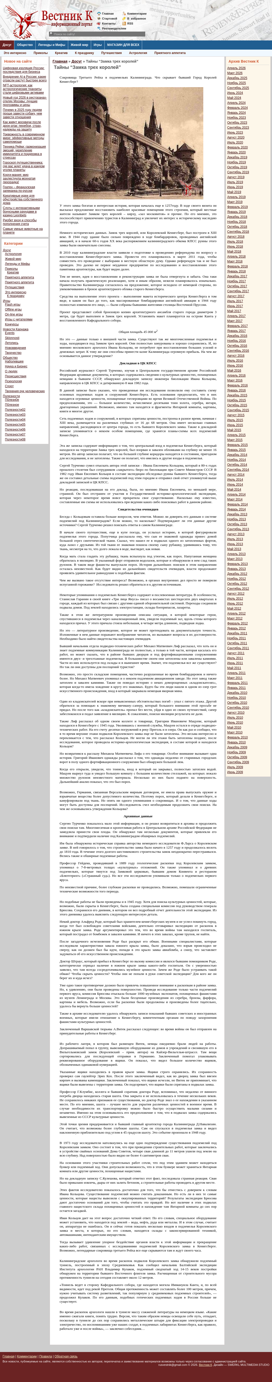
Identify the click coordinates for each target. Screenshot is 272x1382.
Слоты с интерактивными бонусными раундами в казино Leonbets (21, 211)
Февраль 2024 (237, 108)
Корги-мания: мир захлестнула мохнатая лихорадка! (19, 178)
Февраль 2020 (237, 147)
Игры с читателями (19, 319)
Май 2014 (234, 489)
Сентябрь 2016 (238, 351)
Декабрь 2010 (237, 693)
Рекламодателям (112, 28)
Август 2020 (235, 137)
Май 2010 (234, 727)
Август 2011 (235, 653)
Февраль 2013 (237, 564)
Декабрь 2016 (237, 336)
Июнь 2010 (235, 722)
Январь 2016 (236, 390)
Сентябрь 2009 (238, 762)
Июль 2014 (235, 479)
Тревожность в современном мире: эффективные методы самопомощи (24, 138)
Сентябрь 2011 (238, 648)
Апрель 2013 (236, 554)
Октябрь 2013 (237, 524)
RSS (130, 23)
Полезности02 (15, 410)
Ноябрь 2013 (236, 519)
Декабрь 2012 (237, 574)
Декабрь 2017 (237, 276)
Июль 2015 (235, 420)
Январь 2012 (236, 628)
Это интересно (15, 53)
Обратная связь (65, 1356)
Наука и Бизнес (16, 366)
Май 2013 (234, 549)
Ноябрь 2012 (236, 579)
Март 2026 (235, 73)
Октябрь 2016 (237, 346)
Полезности (11, 396)
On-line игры (14, 314)
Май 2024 (234, 98)
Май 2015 (234, 430)
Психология (13, 381)
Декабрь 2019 (237, 157)
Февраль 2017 (237, 326)
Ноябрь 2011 (236, 638)
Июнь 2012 (235, 603)
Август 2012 (235, 593)
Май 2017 (234, 311)
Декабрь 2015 (237, 395)
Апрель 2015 (236, 435)
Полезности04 (15, 419)
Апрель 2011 (236, 673)
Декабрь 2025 (237, 78)
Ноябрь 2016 (236, 341)
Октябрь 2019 (237, 167)
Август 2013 (235, 534)
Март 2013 (235, 559)
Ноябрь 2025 (236, 83)
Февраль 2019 (237, 207)
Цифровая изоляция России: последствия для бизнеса (24, 70)
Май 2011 (234, 668)
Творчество (13, 353)
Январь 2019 (236, 212)
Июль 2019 (235, 182)
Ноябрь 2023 (236, 118)
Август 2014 (235, 474)
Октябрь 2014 (237, 465)
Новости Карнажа (15, 329)
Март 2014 (235, 499)
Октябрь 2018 (237, 227)
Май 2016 (234, 370)
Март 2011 (235, 678)
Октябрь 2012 (237, 584)
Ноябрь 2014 (236, 460)
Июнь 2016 (235, 365)
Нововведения (15, 348)
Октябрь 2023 (237, 122)
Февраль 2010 (237, 737)
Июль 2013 (235, 539)
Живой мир (79, 45)
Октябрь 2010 (237, 703)
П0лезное (12, 405)
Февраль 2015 (237, 445)
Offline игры (13, 309)
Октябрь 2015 (237, 405)
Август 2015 (235, 415)
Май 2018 (234, 251)
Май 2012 (234, 608)
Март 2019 (235, 202)
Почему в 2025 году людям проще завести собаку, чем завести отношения (22, 113)
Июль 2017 (235, 301)
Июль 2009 (235, 767)
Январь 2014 (236, 509)
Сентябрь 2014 (238, 470)
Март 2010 (235, 732)
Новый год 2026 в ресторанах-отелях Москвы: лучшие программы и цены (25, 101)
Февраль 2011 (237, 683)
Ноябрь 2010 (236, 698)
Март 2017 (235, 321)
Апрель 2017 (236, 316)
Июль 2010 (235, 717)
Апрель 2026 (236, 68)
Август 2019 (235, 177)
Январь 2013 (236, 569)
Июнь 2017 (235, 306)
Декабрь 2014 (237, 455)
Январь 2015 (236, 450)
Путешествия (111, 53)
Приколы (41, 53)
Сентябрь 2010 (238, 708)
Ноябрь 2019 (236, 162)
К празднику (84, 53)
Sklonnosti (12, 338)
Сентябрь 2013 (238, 529)
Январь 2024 (236, 113)
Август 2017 (235, 296)
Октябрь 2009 (237, 757)
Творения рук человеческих (25, 391)
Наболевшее (14, 361)
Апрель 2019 (236, 197)
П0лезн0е (12, 400)
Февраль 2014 (237, 504)
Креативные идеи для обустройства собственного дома (23, 199)
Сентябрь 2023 (238, 127)
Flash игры (12, 304)
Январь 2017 (236, 331)
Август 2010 (235, 712)
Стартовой (109, 18)
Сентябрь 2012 (238, 589)
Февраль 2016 (237, 385)
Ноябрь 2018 (236, 222)
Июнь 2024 (235, 93)
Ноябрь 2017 (236, 281)
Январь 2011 (236, 688)
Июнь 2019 (235, 187)
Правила (45, 1356)
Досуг (7, 45)
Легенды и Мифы (51, 45)
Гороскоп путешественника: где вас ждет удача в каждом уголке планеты (24, 166)
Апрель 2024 (236, 103)
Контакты (109, 23)
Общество (25, 45)
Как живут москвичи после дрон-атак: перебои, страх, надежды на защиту (22, 125)
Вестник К (205, 1364)
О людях (11, 371)
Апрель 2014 (236, 494)
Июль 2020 (235, 142)
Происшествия (15, 376)
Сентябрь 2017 (238, 291)
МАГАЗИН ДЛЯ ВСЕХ (123, 45)
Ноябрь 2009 (236, 752)
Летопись (11, 343)
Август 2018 (235, 237)
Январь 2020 (236, 152)
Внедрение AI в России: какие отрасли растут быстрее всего (25, 78)
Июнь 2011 (235, 663)
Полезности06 (15, 429)
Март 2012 (235, 618)
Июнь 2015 (235, 425)
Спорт (9, 386)
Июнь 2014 (235, 484)
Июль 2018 (235, 241)
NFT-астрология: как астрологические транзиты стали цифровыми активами (23, 89)
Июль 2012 (235, 598)
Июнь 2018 (235, 246)
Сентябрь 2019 (238, 172)
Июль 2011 (235, 658)
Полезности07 (15, 434)
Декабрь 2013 (237, 514)
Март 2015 (235, 440)
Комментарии (137, 13)
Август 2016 (235, 356)
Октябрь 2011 (237, 643)
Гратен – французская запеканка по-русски (19, 189)
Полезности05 (15, 424)
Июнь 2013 (235, 544)
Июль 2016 (235, 360)
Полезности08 (15, 439)
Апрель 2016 (236, 375)
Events (10, 333)
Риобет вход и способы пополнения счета (20, 222)
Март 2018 (235, 261)
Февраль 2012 (237, 623)
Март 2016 (235, 380)
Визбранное (136, 18)
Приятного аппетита (170, 53)
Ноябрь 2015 (236, 400)
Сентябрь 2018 (238, 232)
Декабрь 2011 (237, 633)
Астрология (138, 53)
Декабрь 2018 (237, 217)
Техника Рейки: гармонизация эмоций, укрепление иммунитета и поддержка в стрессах (24, 152)
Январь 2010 (236, 742)
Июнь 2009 (235, 772)
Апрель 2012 (236, 613)
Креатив (61, 53)
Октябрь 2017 (237, 286)
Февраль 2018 (237, 266)
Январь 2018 (236, 271)
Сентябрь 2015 (238, 410)
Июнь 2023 (235, 132)
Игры (98, 45)
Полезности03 (15, 414)
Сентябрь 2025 (238, 88)
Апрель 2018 (236, 256)
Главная (108, 13)
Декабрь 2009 (237, 747)
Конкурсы (12, 324)
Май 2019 (234, 192)
